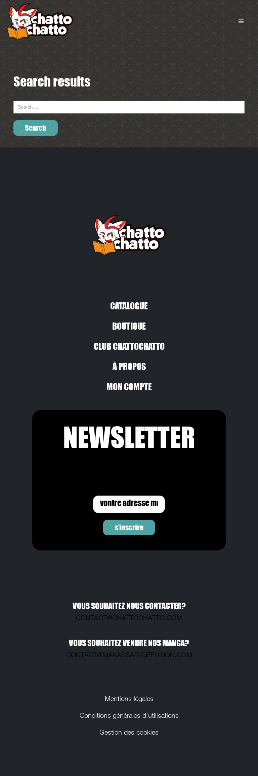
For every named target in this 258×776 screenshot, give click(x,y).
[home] (62, 21)
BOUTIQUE (129, 326)
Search (21, 95)
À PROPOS (129, 366)
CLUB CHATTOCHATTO (129, 346)
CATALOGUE (129, 305)
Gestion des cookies (129, 732)
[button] (241, 21)
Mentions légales (129, 698)
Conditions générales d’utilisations (129, 715)
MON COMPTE (129, 386)
